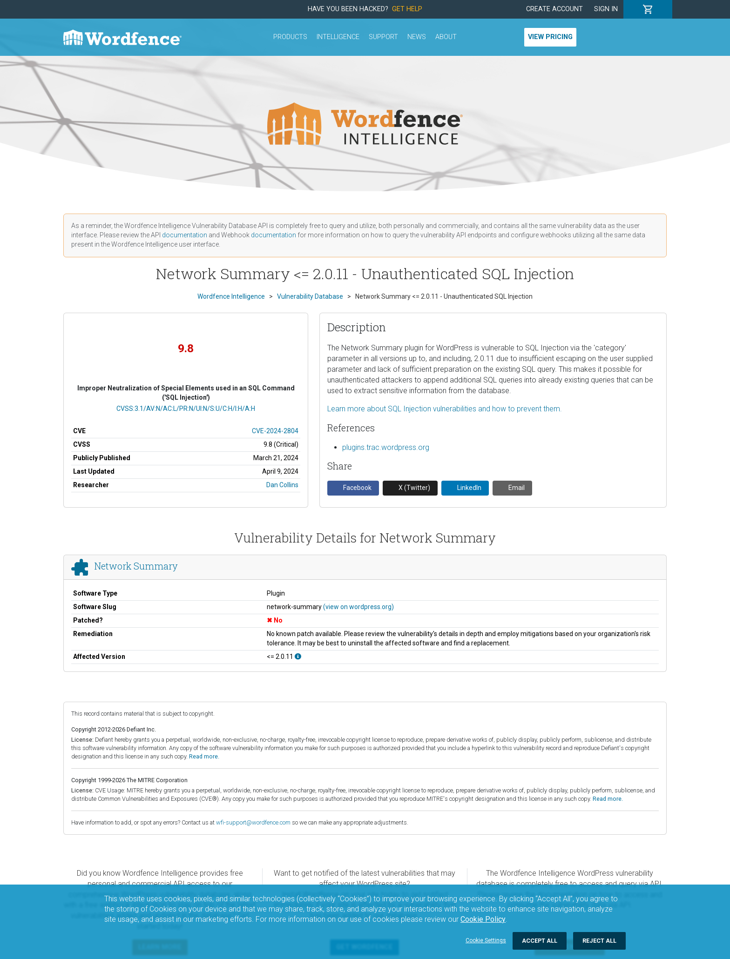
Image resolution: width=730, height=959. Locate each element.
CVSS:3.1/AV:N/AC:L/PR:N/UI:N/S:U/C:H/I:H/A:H (185, 408)
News (416, 37)
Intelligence (338, 37)
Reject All (599, 940)
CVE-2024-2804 (275, 431)
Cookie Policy (483, 919)
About (446, 37)
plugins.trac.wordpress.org (385, 447)
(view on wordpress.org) (358, 606)
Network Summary (136, 566)
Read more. (204, 756)
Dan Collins (282, 485)
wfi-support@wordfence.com (253, 822)
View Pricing (550, 37)
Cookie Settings (486, 940)
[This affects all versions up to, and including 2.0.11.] (298, 656)
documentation (184, 235)
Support (383, 37)
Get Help (407, 9)
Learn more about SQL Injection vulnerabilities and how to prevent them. (444, 408)
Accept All (539, 940)
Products (290, 37)
